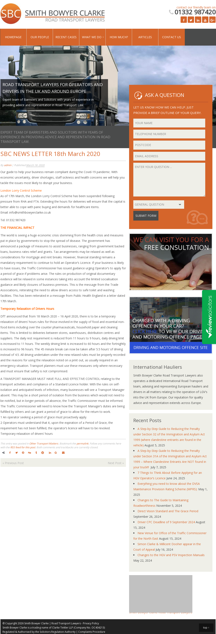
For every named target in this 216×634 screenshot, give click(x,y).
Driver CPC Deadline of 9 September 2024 (166, 522)
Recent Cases (66, 37)
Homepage (13, 37)
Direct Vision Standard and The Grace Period (168, 511)
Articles (145, 37)
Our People (40, 37)
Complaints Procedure (91, 632)
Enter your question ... (169, 179)
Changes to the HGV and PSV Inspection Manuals (171, 555)
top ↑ (206, 627)
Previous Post (13, 463)
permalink (82, 443)
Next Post (116, 463)
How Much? (119, 37)
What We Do (91, 37)
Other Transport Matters (43, 443)
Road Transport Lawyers (66, 623)
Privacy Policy (91, 623)
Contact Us (171, 37)
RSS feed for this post (22, 447)
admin (7, 165)
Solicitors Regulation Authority (58, 632)
